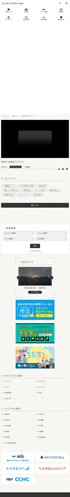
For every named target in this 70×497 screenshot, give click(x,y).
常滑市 (7, 339)
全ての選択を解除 (35, 159)
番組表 (61, 11)
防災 (40, 301)
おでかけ (42, 289)
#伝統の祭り (42, 94)
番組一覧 (9, 11)
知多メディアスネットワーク (12, 479)
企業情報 (6, 451)
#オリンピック (24, 103)
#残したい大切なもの (11, 98)
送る (67, 77)
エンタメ (42, 295)
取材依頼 (26, 19)
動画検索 (61, 19)
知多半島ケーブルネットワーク (13, 483)
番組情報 (8, 301)
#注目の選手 (37, 103)
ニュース (8, 289)
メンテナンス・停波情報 (11, 467)
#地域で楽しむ (54, 98)
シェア (63, 77)
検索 (35, 154)
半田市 (41, 334)
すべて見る (35, 200)
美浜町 (7, 345)
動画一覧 (15, 24)
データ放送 (7, 441)
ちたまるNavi (7, 473)
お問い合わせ (7, 454)
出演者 (26, 11)
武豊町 (41, 339)
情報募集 (6, 461)
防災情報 (44, 19)
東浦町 (41, 328)
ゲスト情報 (44, 11)
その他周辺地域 (10, 351)
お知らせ (8, 306)
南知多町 (42, 345)
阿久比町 (8, 334)
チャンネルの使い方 (9, 435)
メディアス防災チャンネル (12, 438)
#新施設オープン (10, 94)
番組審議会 (7, 444)
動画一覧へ (35, 113)
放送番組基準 (7, 448)
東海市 (7, 322)
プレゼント (9, 19)
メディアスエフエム (9, 476)
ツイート (59, 77)
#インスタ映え (40, 98)
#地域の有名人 (9, 103)
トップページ (6, 24)
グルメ (7, 295)
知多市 (7, 328)
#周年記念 (26, 98)
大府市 (41, 322)
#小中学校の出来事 (27, 94)
